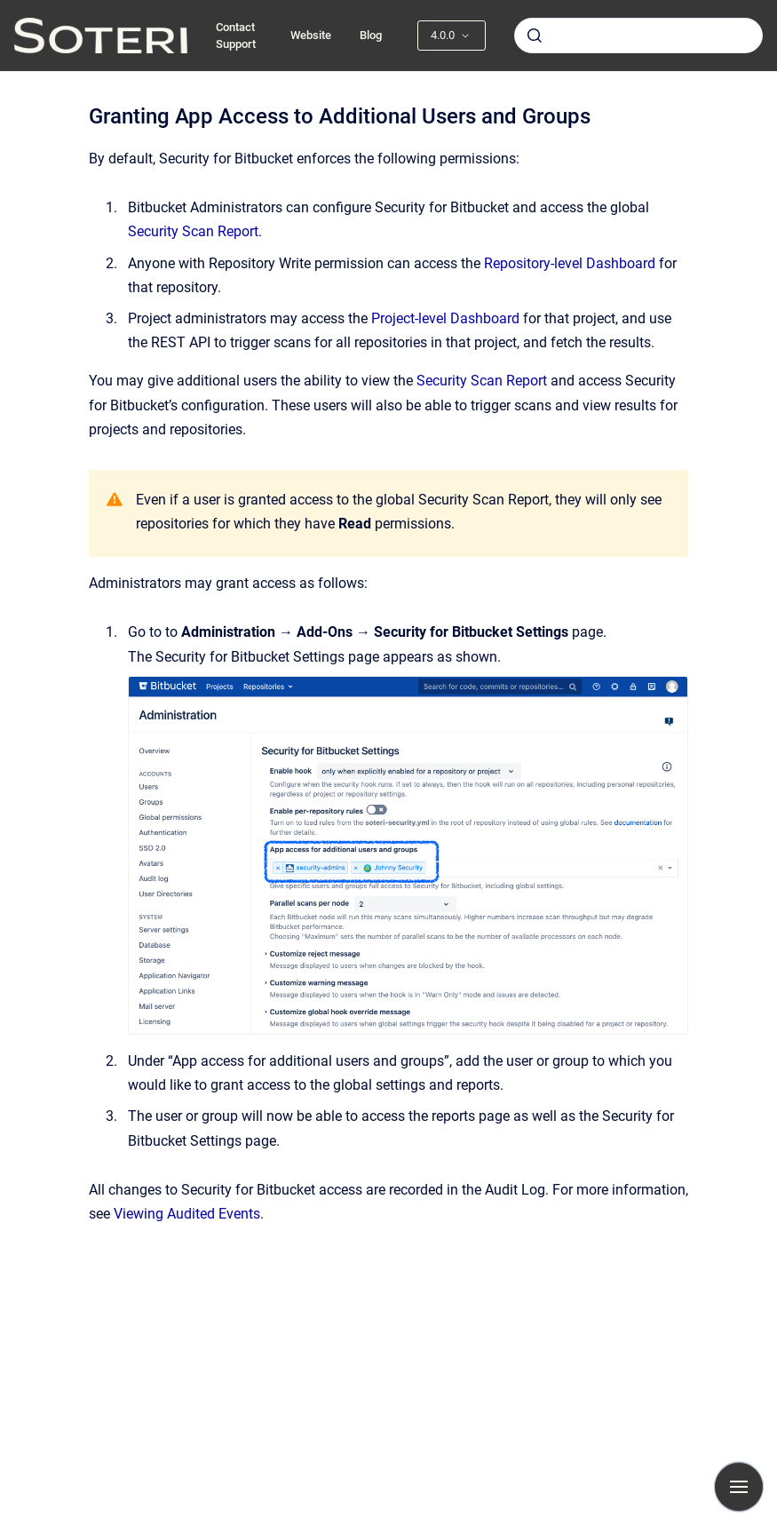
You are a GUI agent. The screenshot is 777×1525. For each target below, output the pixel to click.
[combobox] (638, 35)
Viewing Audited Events (187, 1213)
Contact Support (236, 36)
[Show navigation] (739, 1487)
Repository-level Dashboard (569, 263)
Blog (371, 35)
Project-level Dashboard (445, 318)
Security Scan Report (193, 231)
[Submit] (534, 35)
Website (310, 35)
